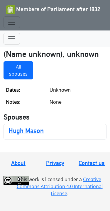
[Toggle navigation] (12, 22)
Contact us (92, 162)
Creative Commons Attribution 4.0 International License (60, 186)
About (18, 162)
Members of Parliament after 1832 (53, 9)
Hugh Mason (26, 131)
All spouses (18, 70)
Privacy (55, 162)
